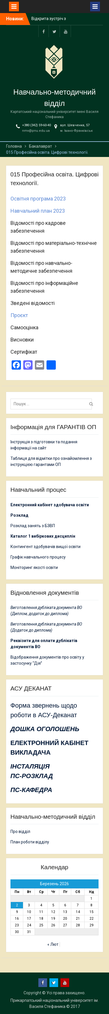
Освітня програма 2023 (38, 199)
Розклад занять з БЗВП (32, 525)
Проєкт (19, 315)
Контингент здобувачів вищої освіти (45, 546)
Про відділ (20, 831)
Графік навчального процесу (38, 557)
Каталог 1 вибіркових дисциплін (42, 536)
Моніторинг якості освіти (34, 567)
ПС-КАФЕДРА (31, 790)
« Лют (52, 944)
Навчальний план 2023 (37, 211)
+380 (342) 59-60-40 (36, 125)
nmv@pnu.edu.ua (36, 131)
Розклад (19, 515)
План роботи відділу (29, 842)
